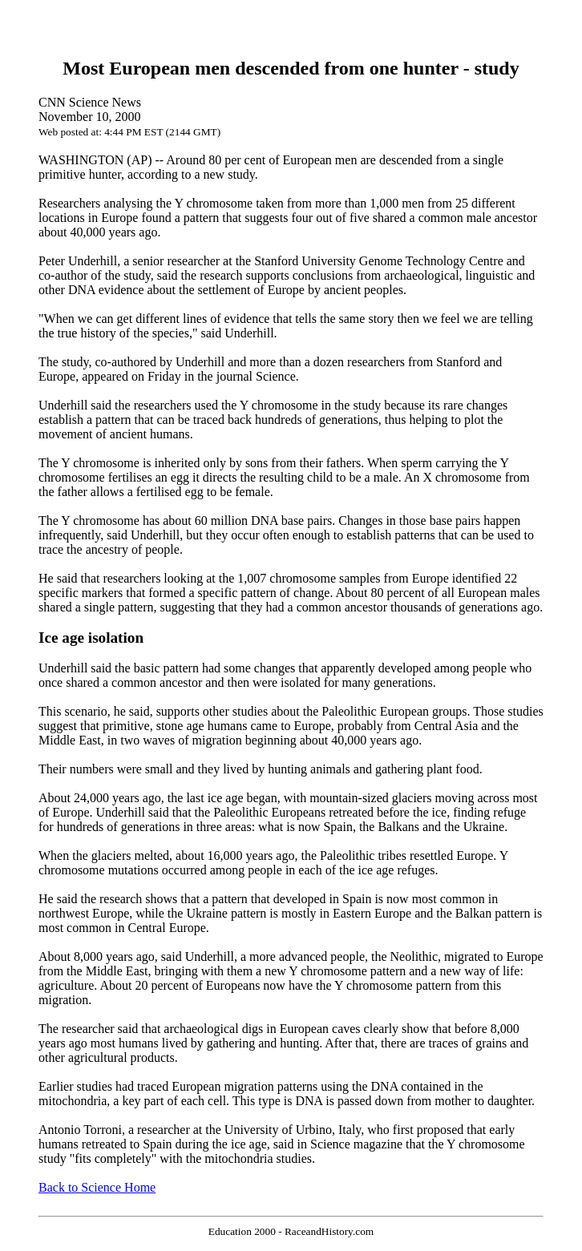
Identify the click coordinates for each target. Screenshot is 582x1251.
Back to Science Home (97, 1187)
